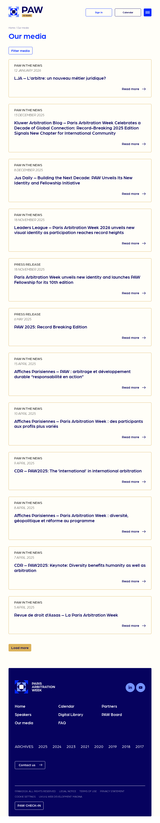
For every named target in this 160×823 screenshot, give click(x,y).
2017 (139, 746)
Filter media (20, 50)
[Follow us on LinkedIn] (130, 687)
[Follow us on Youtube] (140, 687)
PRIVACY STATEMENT (112, 791)
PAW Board (112, 714)
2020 (98, 746)
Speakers (23, 714)
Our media (24, 722)
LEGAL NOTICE (67, 791)
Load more (20, 647)
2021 (85, 746)
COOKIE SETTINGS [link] (25, 796)
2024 (56, 746)
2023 (71, 746)
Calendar (66, 706)
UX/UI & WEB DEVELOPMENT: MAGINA (60, 796)
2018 (126, 746)
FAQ (62, 722)
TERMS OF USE (88, 791)
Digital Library (70, 714)
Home (12, 27)
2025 (43, 746)
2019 (112, 746)
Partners (109, 706)
